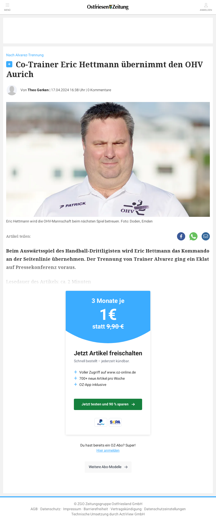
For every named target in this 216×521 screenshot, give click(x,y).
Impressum (72, 509)
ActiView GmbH (132, 514)
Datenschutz (50, 509)
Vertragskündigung (126, 509)
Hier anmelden (108, 450)
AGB (34, 509)
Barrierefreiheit (96, 509)
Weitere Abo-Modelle (108, 467)
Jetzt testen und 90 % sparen (108, 404)
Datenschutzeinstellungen (165, 509)
